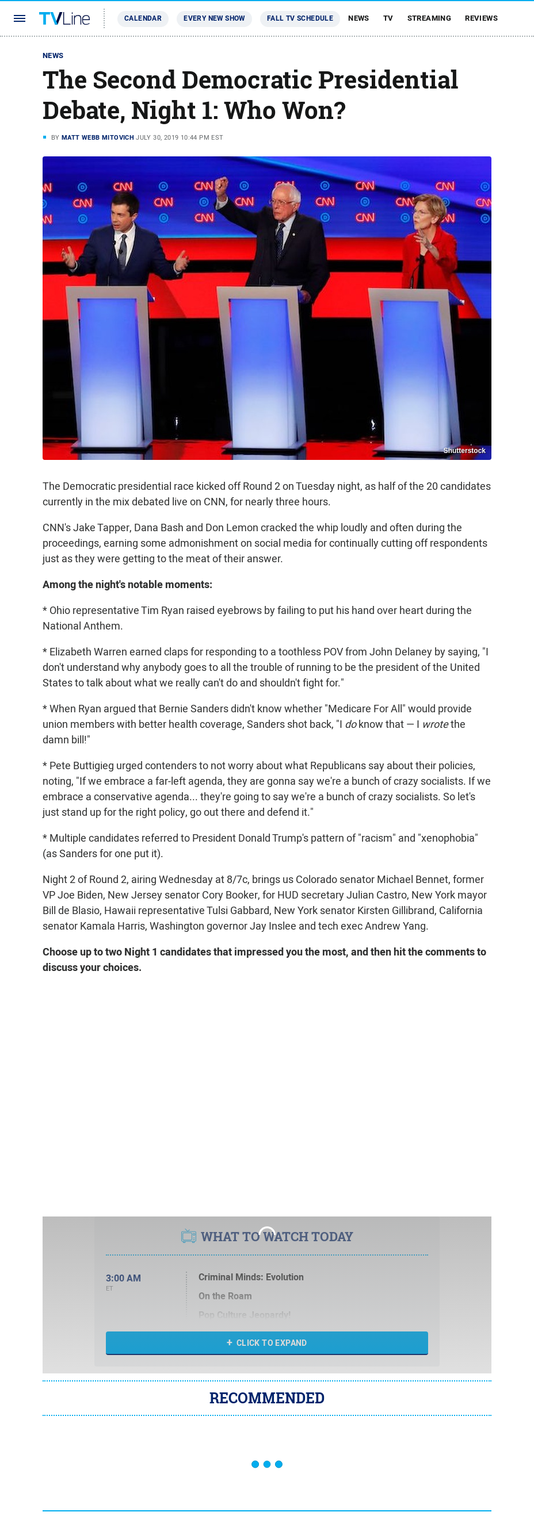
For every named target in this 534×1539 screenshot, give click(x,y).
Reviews (481, 18)
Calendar (143, 18)
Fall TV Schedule (300, 18)
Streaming (429, 18)
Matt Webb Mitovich (98, 137)
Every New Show (214, 18)
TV (388, 18)
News (358, 18)
